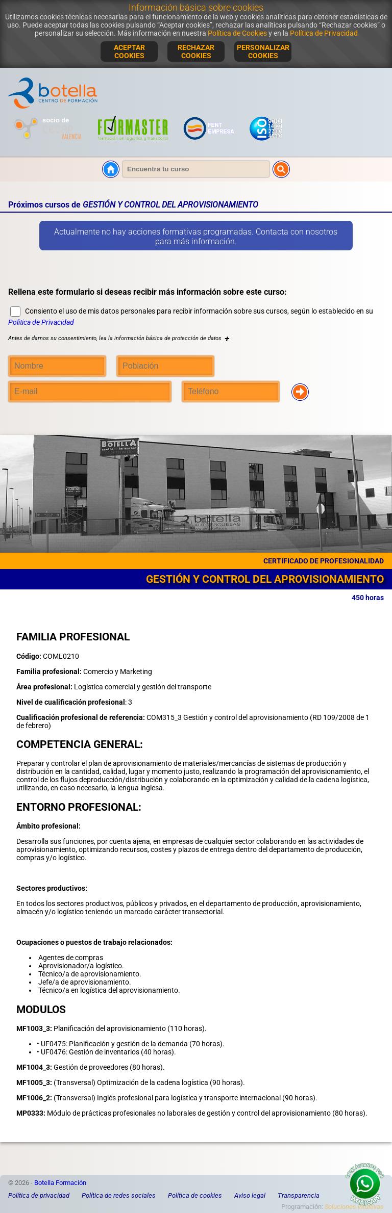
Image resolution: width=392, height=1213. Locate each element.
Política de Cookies (237, 33)
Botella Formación (60, 1182)
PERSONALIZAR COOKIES (263, 51)
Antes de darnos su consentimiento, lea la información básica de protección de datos (118, 338)
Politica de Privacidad (41, 322)
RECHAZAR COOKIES (196, 51)
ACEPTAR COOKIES (129, 51)
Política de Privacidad (324, 33)
